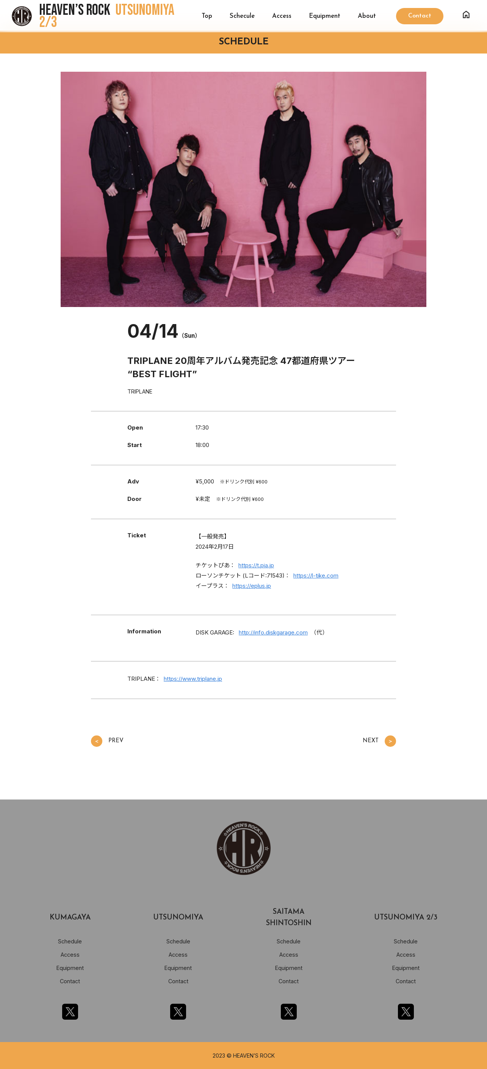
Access (281, 16)
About (367, 16)
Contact (70, 981)
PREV (107, 741)
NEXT (379, 741)
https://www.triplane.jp (193, 678)
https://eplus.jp (251, 585)
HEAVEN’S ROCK (106, 16)
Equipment (324, 16)
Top (207, 16)
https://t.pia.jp (256, 565)
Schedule (70, 941)
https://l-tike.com (315, 575)
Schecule (242, 16)
